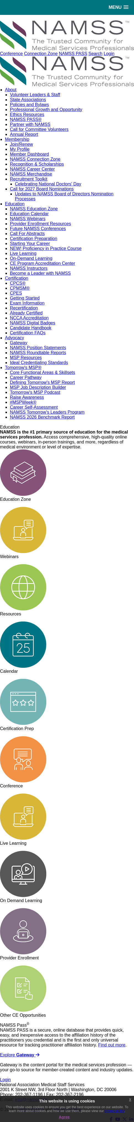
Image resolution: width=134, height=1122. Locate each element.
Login (109, 53)
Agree (64, 1117)
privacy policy (114, 1111)
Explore (19, 1055)
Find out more (111, 1045)
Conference (11, 53)
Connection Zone (41, 53)
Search (96, 53)
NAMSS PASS (73, 53)
